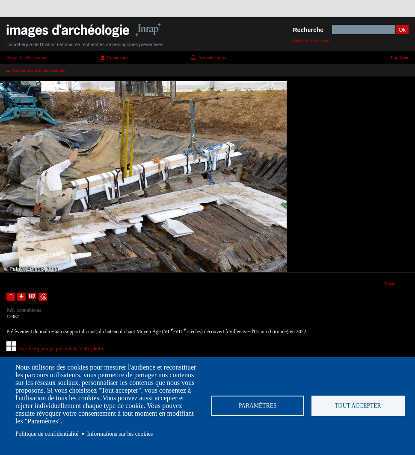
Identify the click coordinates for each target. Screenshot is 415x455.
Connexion (117, 57)
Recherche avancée (311, 40)
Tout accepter (358, 405)
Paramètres (258, 405)
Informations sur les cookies (120, 434)
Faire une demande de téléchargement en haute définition (32, 297)
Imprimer (400, 57)
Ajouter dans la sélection (10, 297)
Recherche (308, 29)
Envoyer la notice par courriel (43, 297)
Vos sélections (212, 57)
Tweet (389, 283)
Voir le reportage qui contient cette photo (61, 349)
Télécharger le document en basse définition (21, 297)
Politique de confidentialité (46, 434)
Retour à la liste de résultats (39, 70)
